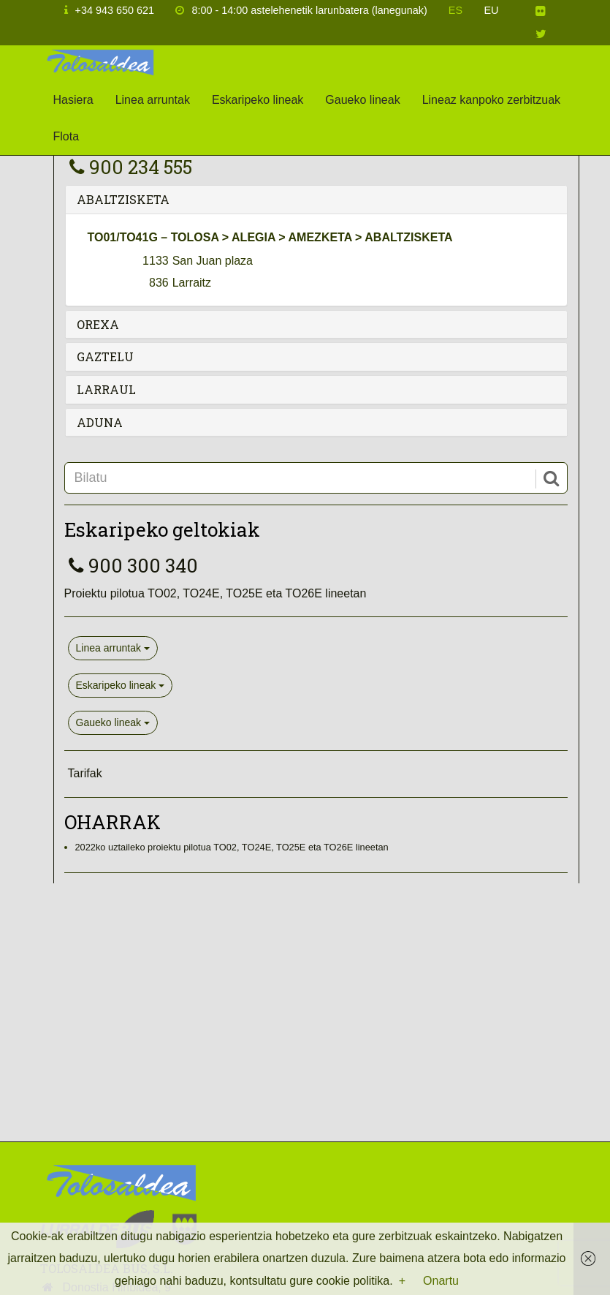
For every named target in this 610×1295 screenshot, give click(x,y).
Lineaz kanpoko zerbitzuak (491, 100)
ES (455, 10)
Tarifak (85, 773)
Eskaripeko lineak (257, 100)
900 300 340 (131, 565)
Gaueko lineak (362, 100)
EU (491, 10)
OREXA (98, 324)
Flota (66, 136)
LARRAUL (106, 389)
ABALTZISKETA (123, 199)
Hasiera (73, 100)
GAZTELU (105, 356)
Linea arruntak (152, 100)
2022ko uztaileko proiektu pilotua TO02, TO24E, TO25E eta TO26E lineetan (232, 847)
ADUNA (100, 422)
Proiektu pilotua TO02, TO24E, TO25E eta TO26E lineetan (215, 593)
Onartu (441, 1281)
